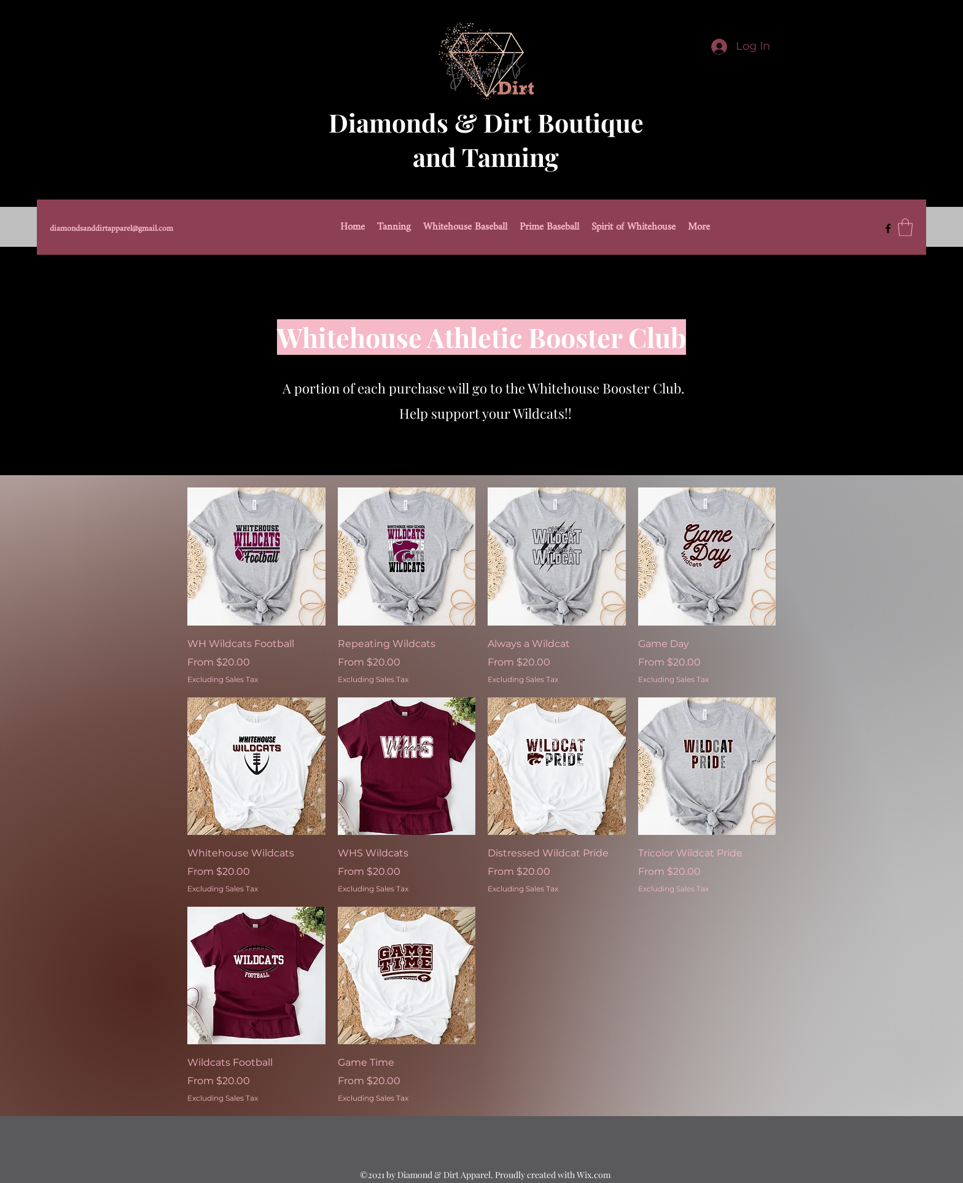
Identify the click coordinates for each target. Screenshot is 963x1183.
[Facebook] (888, 228)
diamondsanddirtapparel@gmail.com (111, 229)
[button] (905, 227)
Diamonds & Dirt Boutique (486, 122)
